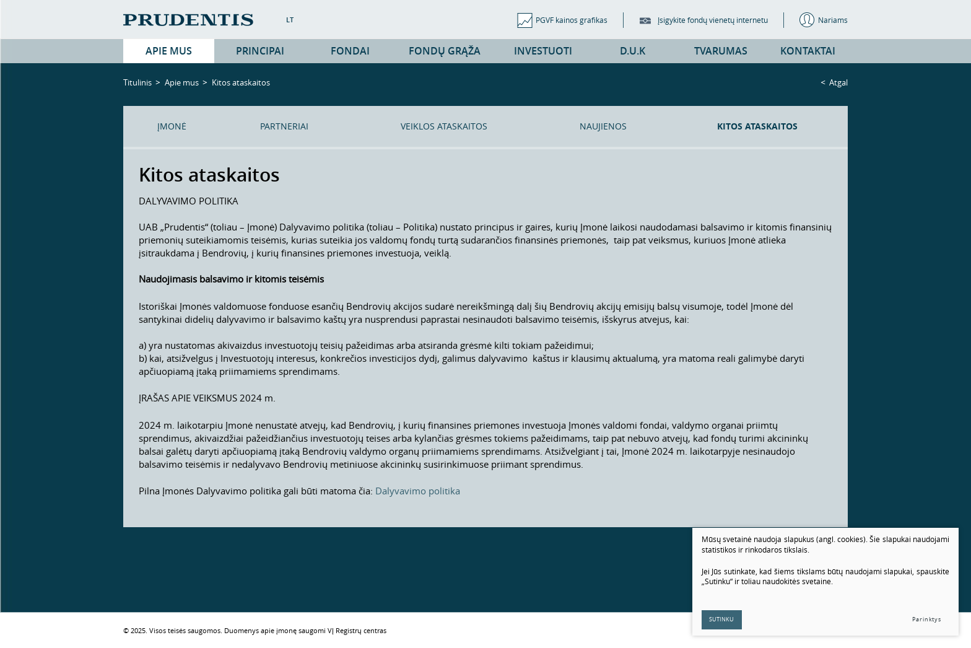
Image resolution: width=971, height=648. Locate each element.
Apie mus (182, 82)
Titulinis (137, 82)
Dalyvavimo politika (417, 490)
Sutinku (722, 619)
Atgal (838, 82)
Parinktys (926, 619)
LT (290, 19)
